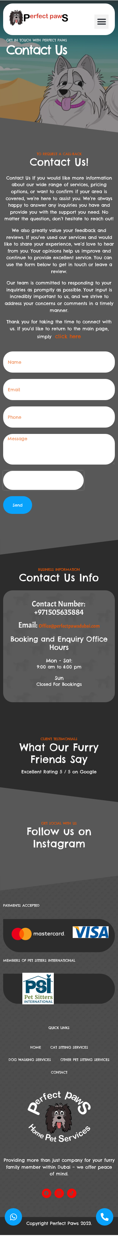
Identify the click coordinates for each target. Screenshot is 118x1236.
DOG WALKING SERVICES (29, 1059)
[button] (101, 22)
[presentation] (43, 480)
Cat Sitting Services (69, 1047)
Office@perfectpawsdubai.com (69, 626)
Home (35, 1047)
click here (68, 336)
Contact (59, 1072)
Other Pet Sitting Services (85, 1059)
